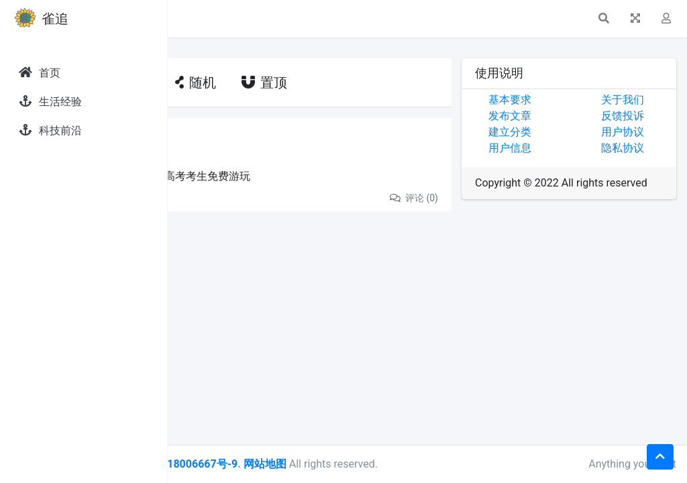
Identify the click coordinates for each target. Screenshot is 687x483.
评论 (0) (469, 198)
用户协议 (650, 131)
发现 (238, 139)
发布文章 (565, 115)
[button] (188, 18)
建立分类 (565, 131)
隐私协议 (650, 148)
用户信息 (565, 148)
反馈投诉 (650, 115)
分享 (210, 197)
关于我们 (650, 99)
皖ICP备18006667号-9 (349, 464)
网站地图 (431, 464)
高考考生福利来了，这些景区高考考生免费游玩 (304, 176)
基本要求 (565, 99)
